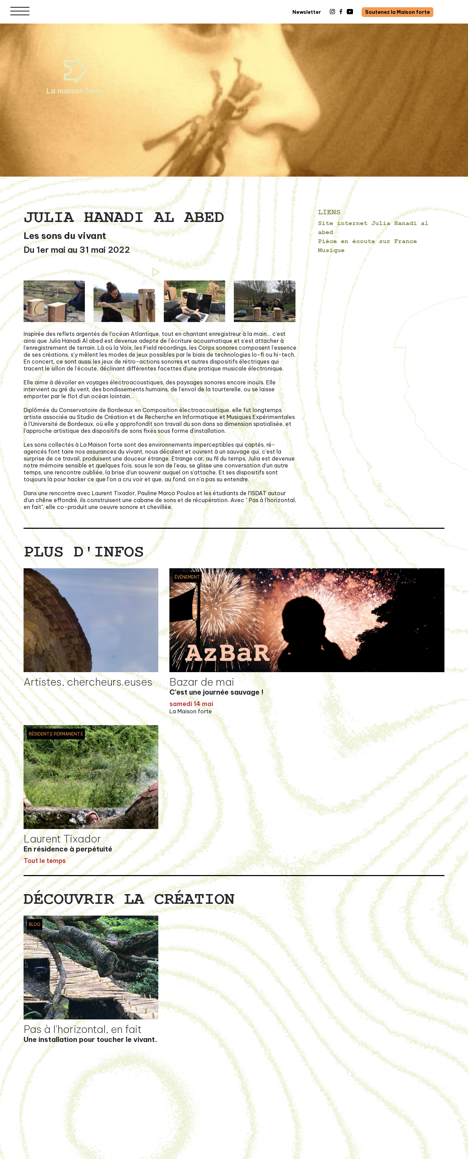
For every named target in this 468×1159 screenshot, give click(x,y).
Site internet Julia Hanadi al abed (373, 228)
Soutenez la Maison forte (397, 12)
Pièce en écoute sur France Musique (367, 246)
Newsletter (306, 12)
